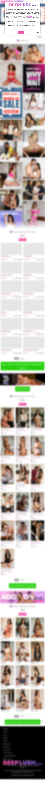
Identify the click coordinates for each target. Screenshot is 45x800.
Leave (38, 32)
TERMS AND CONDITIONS (32, 16)
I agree (21, 32)
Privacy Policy (21, 26)
